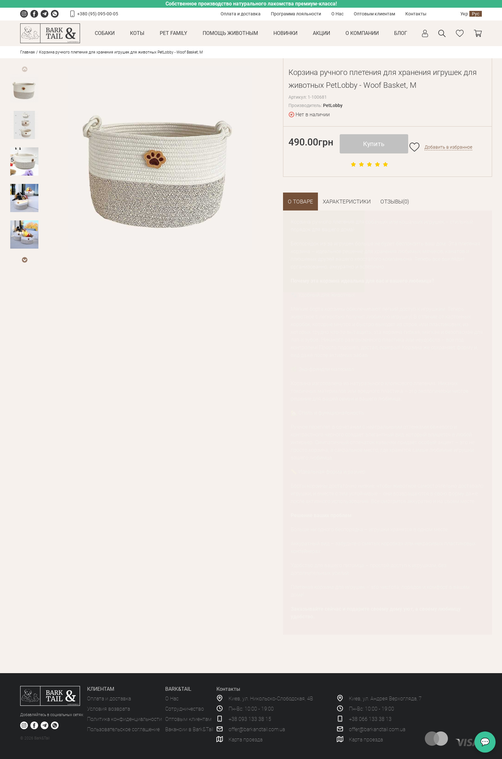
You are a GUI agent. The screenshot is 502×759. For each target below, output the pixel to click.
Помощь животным (230, 33)
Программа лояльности (296, 13)
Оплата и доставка (241, 13)
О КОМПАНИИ (362, 33)
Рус (475, 13)
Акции (321, 33)
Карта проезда (246, 740)
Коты (137, 33)
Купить (374, 144)
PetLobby (333, 105)
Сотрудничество (184, 709)
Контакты (415, 13)
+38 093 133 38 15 (250, 719)
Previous (24, 69)
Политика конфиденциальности (124, 719)
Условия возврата (108, 709)
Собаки (105, 33)
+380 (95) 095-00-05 (97, 13)
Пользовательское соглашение (123, 729)
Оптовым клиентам (374, 13)
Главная (27, 52)
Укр (464, 13)
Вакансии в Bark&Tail (189, 729)
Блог (400, 33)
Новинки (285, 33)
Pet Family (173, 33)
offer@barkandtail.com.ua (257, 729)
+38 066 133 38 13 (370, 719)
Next (24, 260)
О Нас (337, 13)
